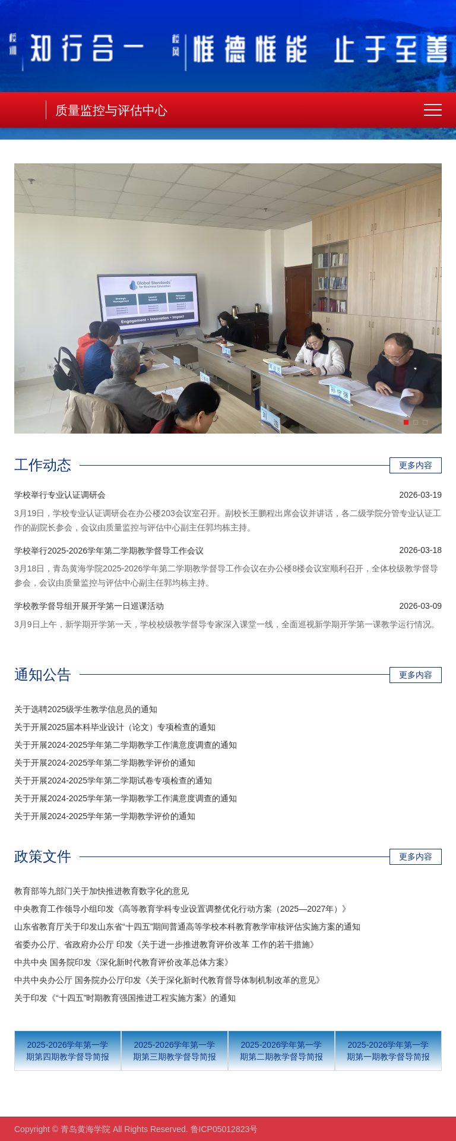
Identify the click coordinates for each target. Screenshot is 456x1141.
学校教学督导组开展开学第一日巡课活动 (89, 606)
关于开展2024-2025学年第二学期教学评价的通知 (104, 762)
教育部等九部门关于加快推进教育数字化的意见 (101, 891)
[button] (406, 422)
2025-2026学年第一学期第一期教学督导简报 (388, 1050)
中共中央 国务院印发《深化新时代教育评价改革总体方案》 (123, 962)
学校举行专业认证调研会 (60, 495)
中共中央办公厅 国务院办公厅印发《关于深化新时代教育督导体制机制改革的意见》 (169, 980)
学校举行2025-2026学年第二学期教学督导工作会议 (109, 550)
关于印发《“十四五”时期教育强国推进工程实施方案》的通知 (125, 998)
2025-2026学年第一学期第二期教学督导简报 (281, 1050)
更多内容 (415, 465)
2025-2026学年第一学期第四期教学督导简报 (67, 1050)
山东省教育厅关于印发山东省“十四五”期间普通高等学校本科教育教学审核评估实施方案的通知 (187, 926)
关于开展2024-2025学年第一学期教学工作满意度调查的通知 (125, 798)
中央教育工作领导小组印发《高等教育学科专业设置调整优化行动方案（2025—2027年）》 (182, 909)
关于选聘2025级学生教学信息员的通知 (85, 709)
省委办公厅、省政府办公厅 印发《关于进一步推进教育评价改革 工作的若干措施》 (166, 944)
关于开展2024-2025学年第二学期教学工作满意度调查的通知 (125, 745)
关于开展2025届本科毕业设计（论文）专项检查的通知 (115, 727)
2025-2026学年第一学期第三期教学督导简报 (174, 1050)
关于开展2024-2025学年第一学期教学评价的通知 (104, 816)
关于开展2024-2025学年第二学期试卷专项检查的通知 (113, 780)
